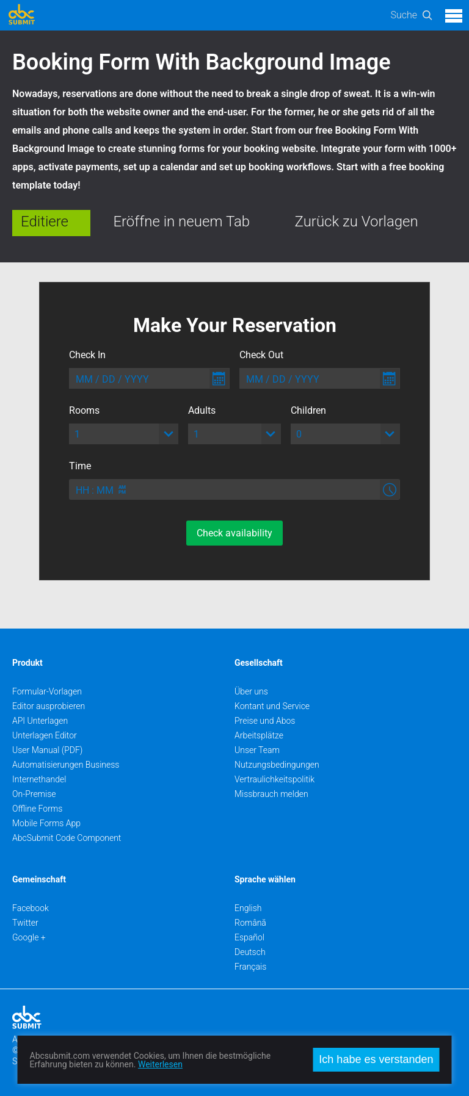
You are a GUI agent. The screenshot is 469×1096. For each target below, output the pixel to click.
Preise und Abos (264, 721)
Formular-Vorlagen (47, 691)
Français (250, 967)
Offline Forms (37, 808)
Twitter (25, 923)
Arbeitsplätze (258, 735)
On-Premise (34, 794)
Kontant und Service (272, 706)
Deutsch (250, 952)
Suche (403, 15)
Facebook (30, 908)
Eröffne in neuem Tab (181, 221)
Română (250, 923)
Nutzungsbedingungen (276, 765)
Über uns (251, 691)
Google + (29, 937)
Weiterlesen (160, 1064)
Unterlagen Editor (44, 735)
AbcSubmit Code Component (66, 838)
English (248, 908)
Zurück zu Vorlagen (356, 221)
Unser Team (257, 750)
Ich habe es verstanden (376, 1059)
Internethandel (39, 779)
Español (249, 937)
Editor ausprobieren (48, 706)
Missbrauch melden (271, 794)
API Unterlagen (40, 721)
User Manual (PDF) (47, 750)
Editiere (44, 221)
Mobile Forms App (46, 823)
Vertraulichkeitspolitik (274, 779)
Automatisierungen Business (65, 765)
